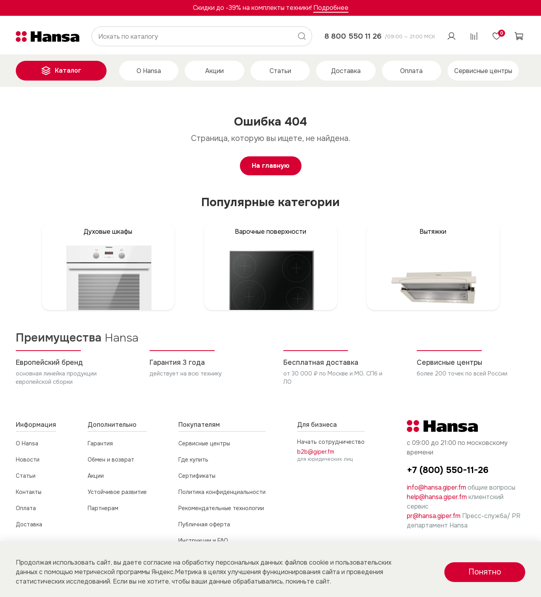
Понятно (484, 572)
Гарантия (100, 443)
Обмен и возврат (111, 459)
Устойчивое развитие (117, 492)
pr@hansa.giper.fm (434, 516)
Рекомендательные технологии (221, 508)
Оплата (411, 71)
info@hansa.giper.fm (436, 487)
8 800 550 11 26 (353, 36)
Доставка (346, 71)
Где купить (193, 459)
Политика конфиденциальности (222, 492)
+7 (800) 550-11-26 (448, 470)
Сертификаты (196, 475)
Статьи (280, 71)
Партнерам (103, 508)
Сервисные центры (483, 71)
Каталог (61, 70)
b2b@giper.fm (315, 451)
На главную (271, 165)
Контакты (28, 492)
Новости (27, 459)
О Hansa (149, 71)
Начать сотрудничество (331, 441)
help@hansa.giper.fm (437, 497)
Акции (214, 71)
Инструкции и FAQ (203, 540)
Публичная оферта (204, 524)
